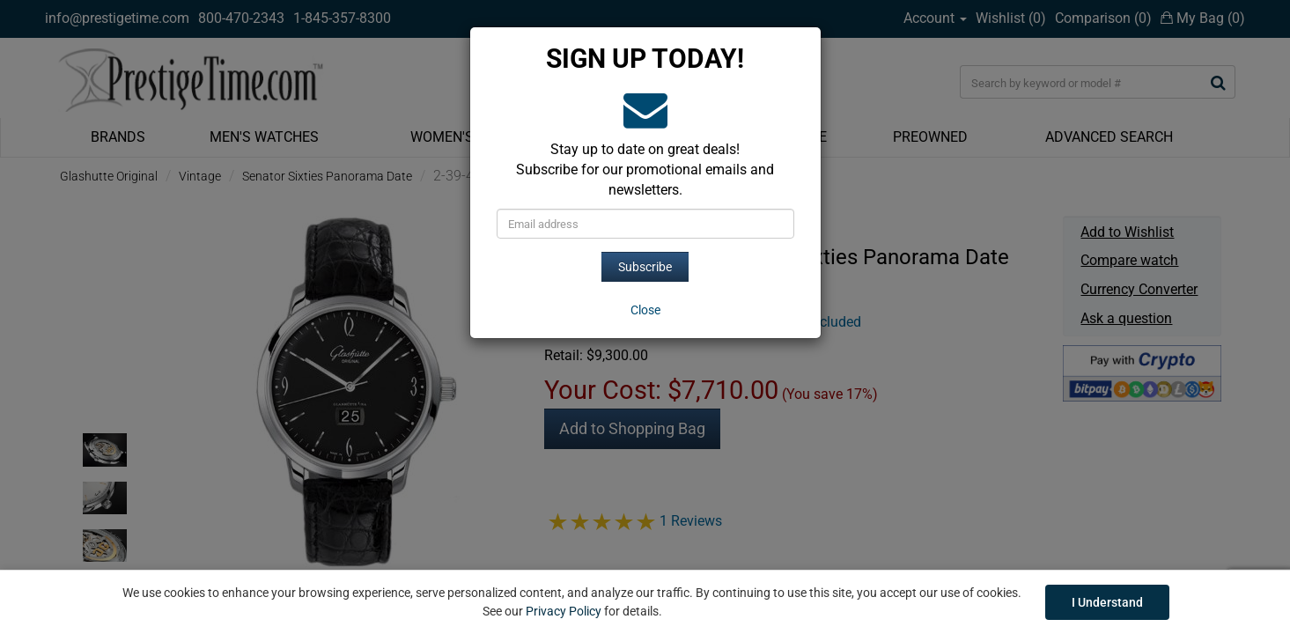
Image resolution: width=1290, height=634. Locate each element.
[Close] (645, 310)
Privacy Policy (563, 611)
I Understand (1107, 602)
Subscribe (645, 267)
